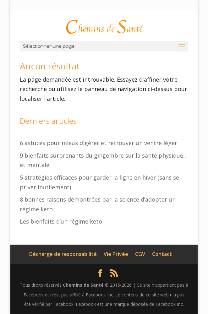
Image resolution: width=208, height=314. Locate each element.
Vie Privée (116, 254)
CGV (140, 254)
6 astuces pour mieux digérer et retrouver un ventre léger (98, 143)
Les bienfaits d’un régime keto (61, 221)
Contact (162, 254)
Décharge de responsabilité (63, 254)
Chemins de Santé (83, 285)
